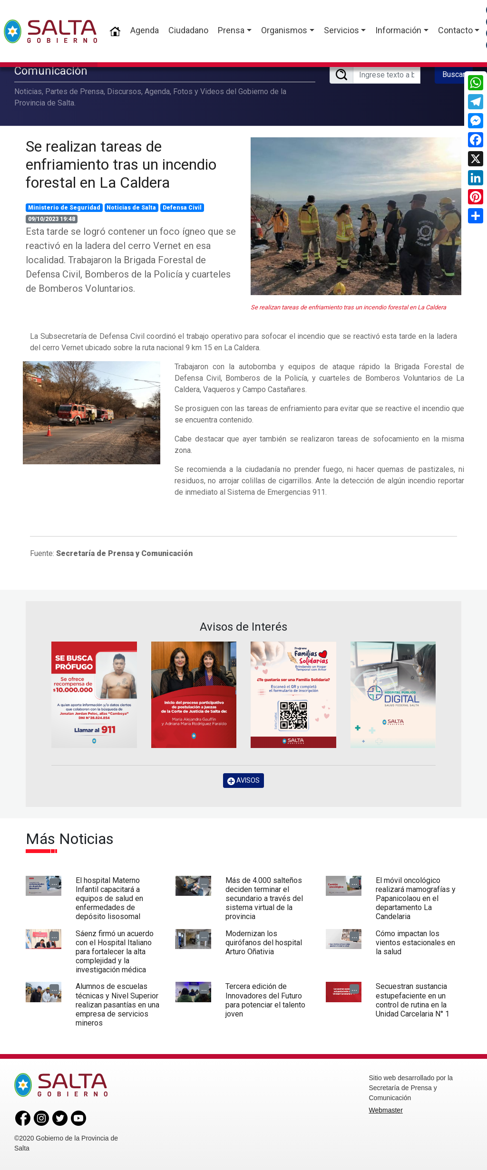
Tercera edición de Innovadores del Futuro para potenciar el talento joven (265, 1000)
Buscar (453, 74)
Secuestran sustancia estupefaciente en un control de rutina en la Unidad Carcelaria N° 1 (412, 1000)
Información (398, 30)
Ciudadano (188, 30)
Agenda (144, 30)
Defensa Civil (182, 207)
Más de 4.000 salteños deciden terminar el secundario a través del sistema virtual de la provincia (264, 898)
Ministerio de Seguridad (64, 207)
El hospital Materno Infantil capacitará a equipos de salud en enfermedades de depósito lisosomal (109, 898)
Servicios (341, 30)
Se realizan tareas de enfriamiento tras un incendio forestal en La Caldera (121, 164)
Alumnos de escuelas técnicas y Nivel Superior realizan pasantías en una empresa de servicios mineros (117, 1004)
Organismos (284, 30)
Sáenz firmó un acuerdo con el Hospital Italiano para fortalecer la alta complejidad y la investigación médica (115, 952)
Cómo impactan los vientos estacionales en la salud (415, 942)
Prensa (231, 30)
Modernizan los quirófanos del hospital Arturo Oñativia (263, 942)
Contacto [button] (455, 30)
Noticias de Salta (131, 207)
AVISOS (243, 781)
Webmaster (386, 1110)
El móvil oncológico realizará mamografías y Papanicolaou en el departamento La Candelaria (416, 898)
